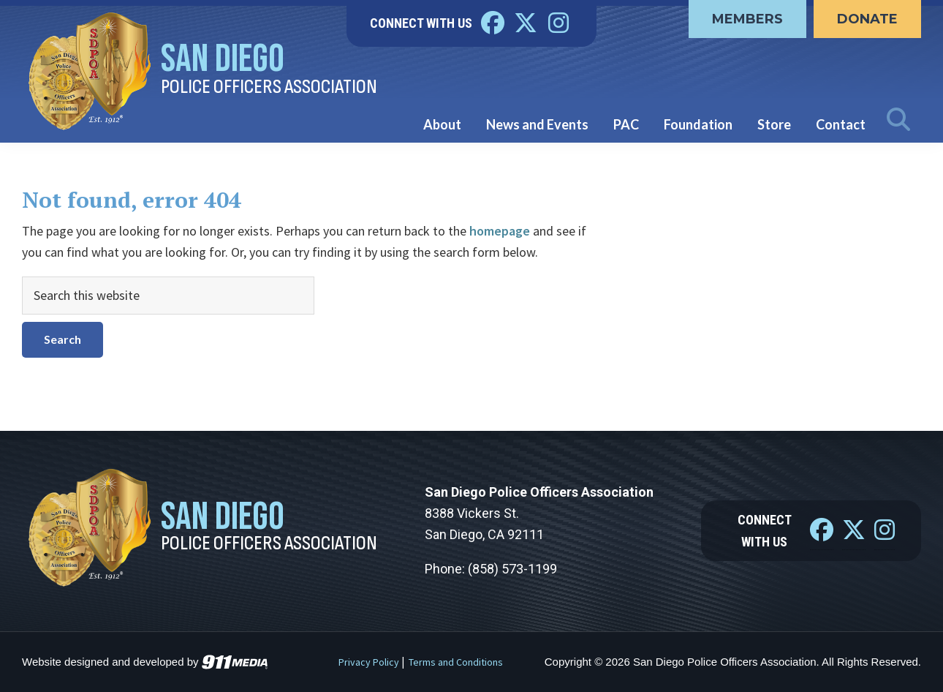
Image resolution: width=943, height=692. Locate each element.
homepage (499, 230)
